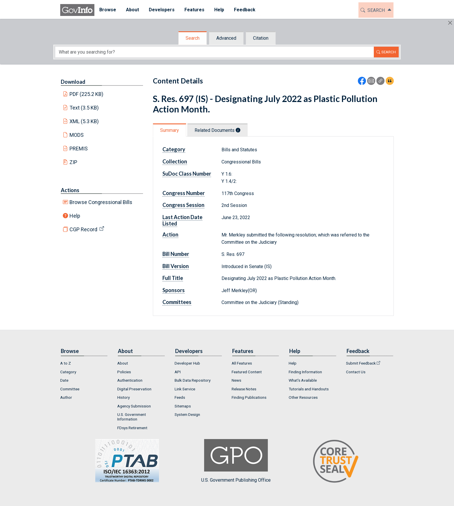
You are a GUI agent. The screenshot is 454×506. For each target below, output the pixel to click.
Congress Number (183, 193)
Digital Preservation (134, 389)
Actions (70, 190)
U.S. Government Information (131, 416)
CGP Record (83, 229)
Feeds (180, 397)
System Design (187, 414)
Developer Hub (187, 363)
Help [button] (219, 9)
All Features (242, 363)
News (236, 380)
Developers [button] (162, 9)
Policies (124, 372)
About (122, 363)
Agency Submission (134, 406)
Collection (174, 161)
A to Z (65, 363)
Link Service (185, 389)
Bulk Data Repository (192, 380)
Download (73, 82)
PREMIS (78, 148)
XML (84, 121)
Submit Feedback (361, 363)
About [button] (132, 9)
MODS (76, 135)
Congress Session (183, 205)
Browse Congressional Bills (100, 202)
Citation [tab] (260, 38)
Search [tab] (192, 38)
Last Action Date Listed (182, 220)
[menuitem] (107, 10)
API (178, 372)
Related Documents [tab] (217, 130)
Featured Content (247, 372)
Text (84, 108)
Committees (176, 302)
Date (64, 380)
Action (170, 234)
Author (66, 397)
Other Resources (303, 397)
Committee (69, 389)
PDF (86, 94)
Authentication (129, 380)
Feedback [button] (244, 9)
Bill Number (175, 254)
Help (74, 216)
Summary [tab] (169, 130)
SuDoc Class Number (186, 173)
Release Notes (244, 389)
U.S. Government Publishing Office (236, 461)
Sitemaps (183, 406)
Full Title (172, 278)
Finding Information (305, 372)
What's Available (303, 380)
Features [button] (194, 9)
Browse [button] (107, 9)
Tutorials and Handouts (309, 389)
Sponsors (173, 290)
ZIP (73, 162)
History (123, 397)
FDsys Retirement (132, 427)
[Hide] (450, 23)
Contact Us (355, 372)
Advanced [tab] (226, 38)
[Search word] (214, 52)
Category (173, 149)
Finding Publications (249, 397)
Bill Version (175, 266)
